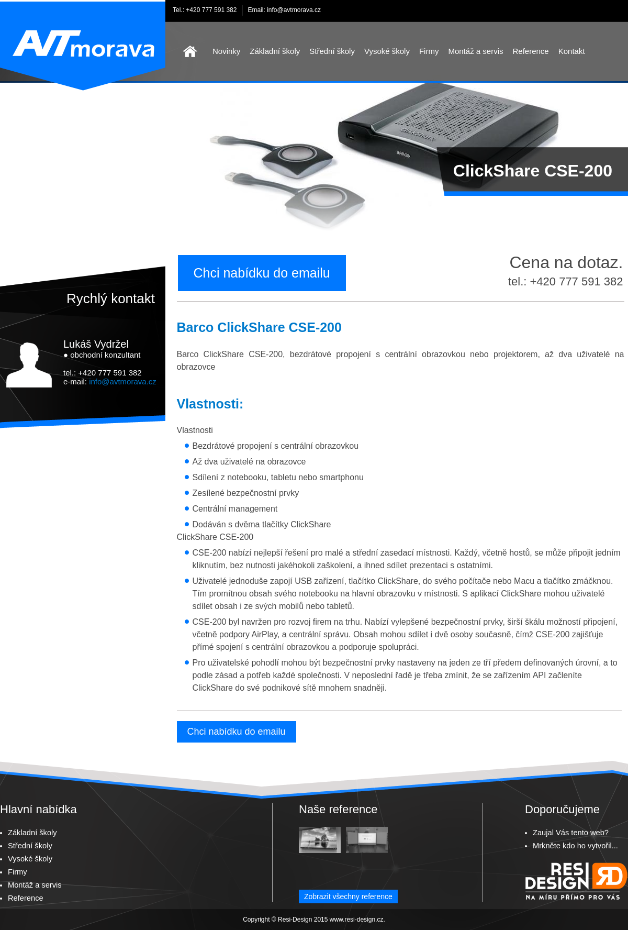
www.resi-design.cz (357, 919)
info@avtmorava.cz (294, 10)
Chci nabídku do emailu (262, 272)
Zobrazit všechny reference (348, 896)
